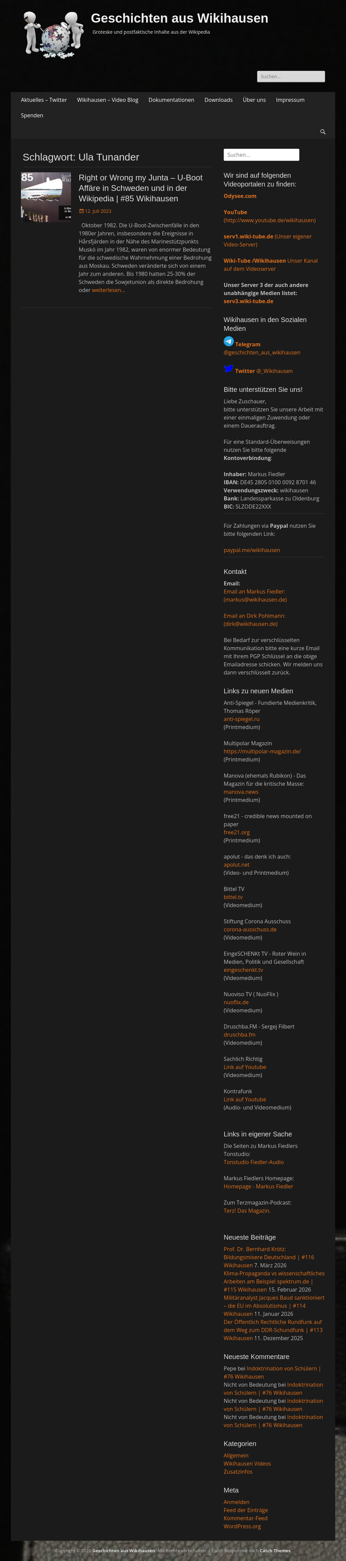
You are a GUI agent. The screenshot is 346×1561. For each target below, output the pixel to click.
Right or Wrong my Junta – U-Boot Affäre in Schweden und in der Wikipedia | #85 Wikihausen (140, 188)
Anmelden (236, 1502)
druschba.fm (239, 1034)
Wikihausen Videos (247, 1463)
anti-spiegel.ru (242, 719)
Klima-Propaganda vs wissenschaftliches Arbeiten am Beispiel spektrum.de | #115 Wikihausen (274, 1281)
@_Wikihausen (264, 371)
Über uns (254, 100)
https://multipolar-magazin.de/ (262, 751)
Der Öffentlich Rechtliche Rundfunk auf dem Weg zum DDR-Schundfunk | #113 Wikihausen (273, 1330)
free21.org (237, 832)
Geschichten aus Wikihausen (180, 18)
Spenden (32, 115)
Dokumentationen (172, 100)
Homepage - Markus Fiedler (258, 1186)
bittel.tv (233, 897)
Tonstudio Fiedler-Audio (254, 1162)
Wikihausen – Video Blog (107, 100)
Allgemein (236, 1455)
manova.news (241, 792)
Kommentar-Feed (246, 1518)
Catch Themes (275, 1551)
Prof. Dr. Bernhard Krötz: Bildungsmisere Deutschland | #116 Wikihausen (269, 1257)
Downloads (218, 100)
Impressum (290, 100)
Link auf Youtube (245, 1067)
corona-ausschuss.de (250, 929)
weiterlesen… (108, 290)
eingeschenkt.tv (243, 970)
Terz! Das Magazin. (247, 1210)
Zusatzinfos (238, 1471)
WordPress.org (242, 1526)
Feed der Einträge (246, 1510)
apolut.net (237, 864)
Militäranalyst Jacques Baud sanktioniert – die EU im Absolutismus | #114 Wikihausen (274, 1306)
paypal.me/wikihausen (252, 550)
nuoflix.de (236, 1002)
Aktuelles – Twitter (44, 100)
